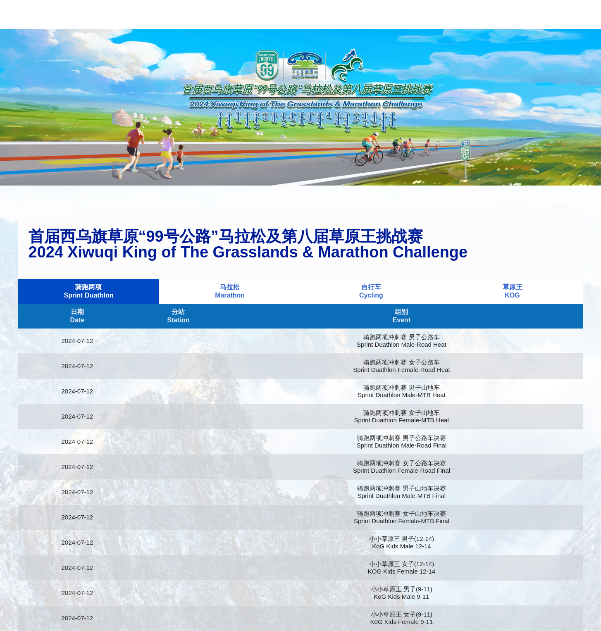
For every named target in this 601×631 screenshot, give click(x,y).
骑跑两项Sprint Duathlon (88, 291)
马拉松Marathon (230, 291)
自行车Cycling (371, 291)
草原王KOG (512, 291)
